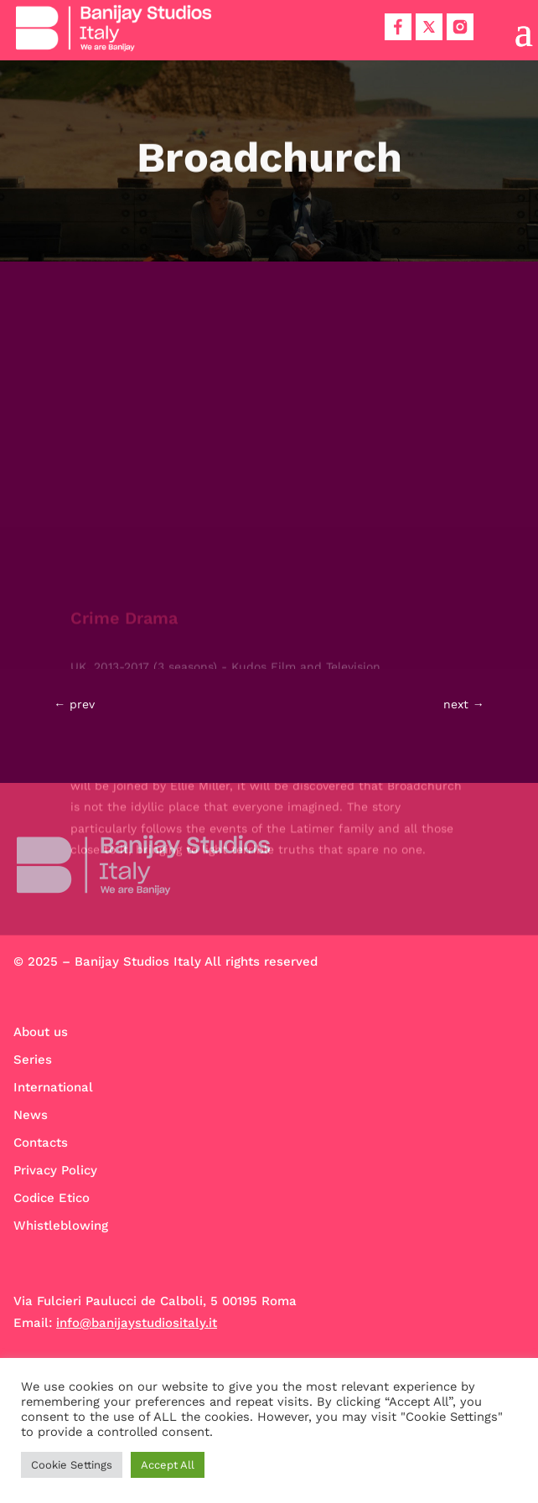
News (30, 1114)
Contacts (40, 1142)
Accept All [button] (167, 1465)
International (53, 1087)
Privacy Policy (55, 1170)
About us (40, 1031)
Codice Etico (51, 1197)
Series (32, 1059)
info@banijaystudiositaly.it (136, 1322)
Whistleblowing (60, 1225)
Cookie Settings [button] (71, 1465)
